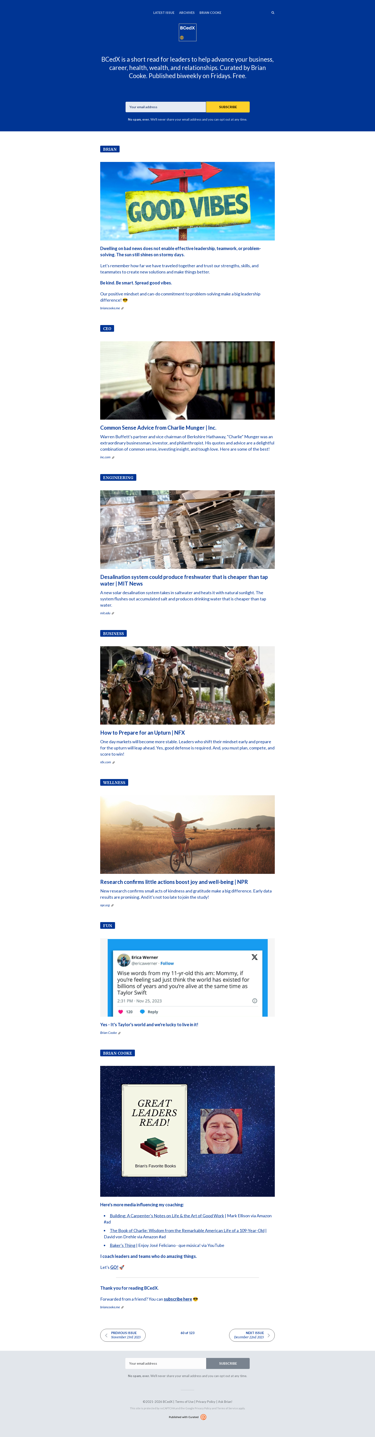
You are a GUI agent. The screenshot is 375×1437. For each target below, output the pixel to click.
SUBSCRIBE (228, 107)
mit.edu (105, 613)
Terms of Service (227, 1408)
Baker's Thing (122, 1245)
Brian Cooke (210, 13)
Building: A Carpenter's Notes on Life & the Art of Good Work (167, 1215)
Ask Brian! (225, 1402)
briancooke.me (110, 308)
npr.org (105, 905)
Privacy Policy (205, 1402)
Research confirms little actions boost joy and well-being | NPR (174, 882)
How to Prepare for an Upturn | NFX (142, 732)
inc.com (105, 457)
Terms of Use (184, 1402)
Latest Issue (163, 13)
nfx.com (105, 762)
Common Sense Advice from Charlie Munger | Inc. (158, 427)
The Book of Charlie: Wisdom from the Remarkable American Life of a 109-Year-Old (187, 1230)
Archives (187, 13)
